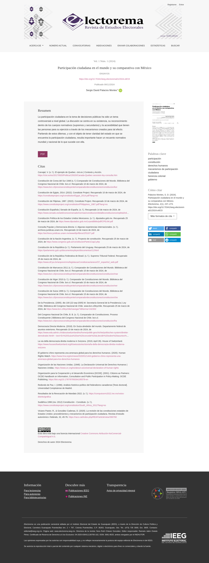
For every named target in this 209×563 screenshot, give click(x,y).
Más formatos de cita (162, 216)
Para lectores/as (32, 490)
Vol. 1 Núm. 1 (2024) (104, 61)
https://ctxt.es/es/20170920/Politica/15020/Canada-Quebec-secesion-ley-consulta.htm (77, 175)
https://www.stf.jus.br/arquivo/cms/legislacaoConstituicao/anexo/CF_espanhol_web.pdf (78, 262)
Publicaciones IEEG (79, 490)
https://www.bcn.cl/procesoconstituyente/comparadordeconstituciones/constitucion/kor (77, 187)
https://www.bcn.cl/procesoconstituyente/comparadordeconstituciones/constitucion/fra (77, 321)
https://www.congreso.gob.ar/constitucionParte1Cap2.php (73, 242)
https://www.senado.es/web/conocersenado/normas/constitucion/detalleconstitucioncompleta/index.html (86, 213)
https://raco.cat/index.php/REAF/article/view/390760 (93, 417)
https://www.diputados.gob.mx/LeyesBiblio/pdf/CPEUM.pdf (86, 221)
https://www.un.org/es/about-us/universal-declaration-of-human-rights (87, 368)
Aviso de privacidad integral (121, 490)
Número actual (58, 45)
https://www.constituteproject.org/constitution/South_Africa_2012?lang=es (72, 405)
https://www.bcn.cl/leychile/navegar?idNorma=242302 (71, 309)
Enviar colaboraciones (131, 45)
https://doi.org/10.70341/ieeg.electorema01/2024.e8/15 (104, 79)
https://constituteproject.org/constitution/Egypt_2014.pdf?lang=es (68, 195)
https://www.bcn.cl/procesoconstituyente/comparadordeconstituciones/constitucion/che (78, 297)
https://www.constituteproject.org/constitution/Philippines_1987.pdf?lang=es (73, 204)
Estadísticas (158, 45)
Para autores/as (32, 494)
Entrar (181, 5)
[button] (156, 228)
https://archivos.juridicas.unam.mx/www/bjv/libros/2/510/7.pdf (66, 233)
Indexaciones (104, 45)
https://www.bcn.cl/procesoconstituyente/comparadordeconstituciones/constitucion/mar (78, 274)
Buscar (175, 45)
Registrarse (172, 5)
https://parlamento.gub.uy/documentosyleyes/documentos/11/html (68, 250)
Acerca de (35, 45)
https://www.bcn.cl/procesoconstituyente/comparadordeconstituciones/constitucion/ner (77, 285)
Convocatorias (81, 45)
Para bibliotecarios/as (35, 497)
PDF (42, 154)
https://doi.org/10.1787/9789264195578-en (68, 379)
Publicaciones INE (77, 496)
